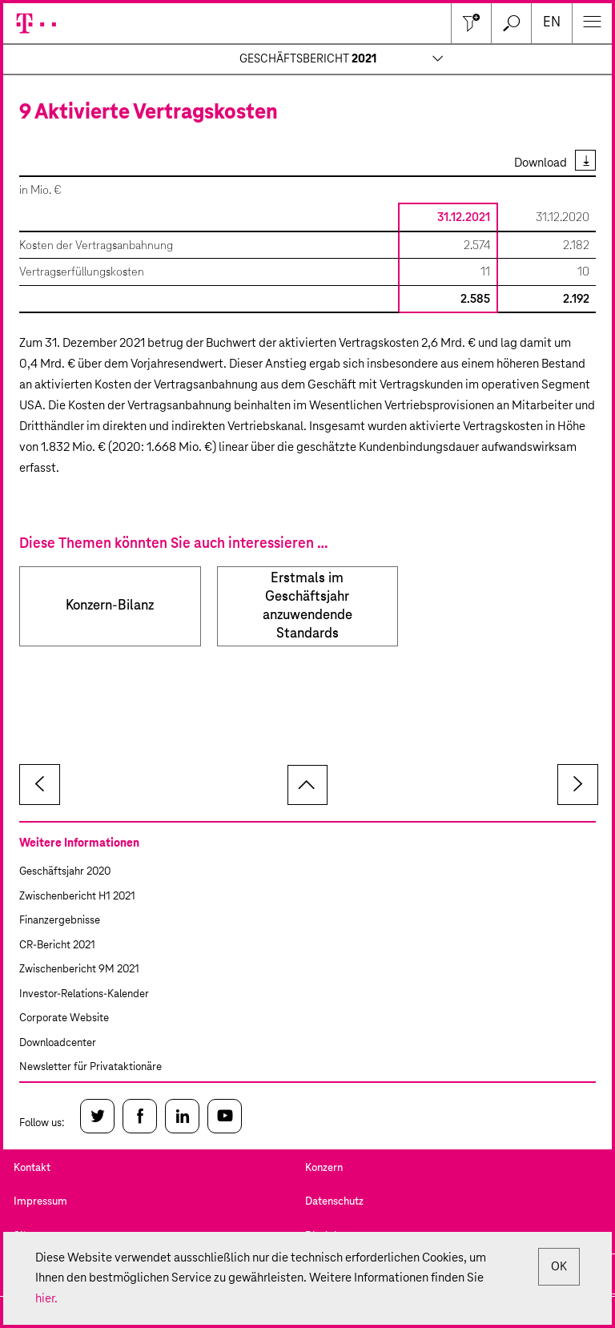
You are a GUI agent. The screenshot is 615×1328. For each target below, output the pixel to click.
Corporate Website (64, 1018)
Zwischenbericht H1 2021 (77, 897)
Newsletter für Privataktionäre (90, 1067)
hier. (46, 1299)
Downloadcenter (57, 1043)
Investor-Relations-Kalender (84, 994)
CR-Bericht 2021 (57, 946)
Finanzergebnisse (59, 921)
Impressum (40, 1202)
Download (540, 163)
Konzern (324, 1168)
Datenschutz (334, 1202)
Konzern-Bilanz (110, 606)
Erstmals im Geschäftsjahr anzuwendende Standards (307, 606)
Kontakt (32, 1168)
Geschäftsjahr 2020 (65, 872)
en (552, 22)
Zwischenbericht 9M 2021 (79, 970)
